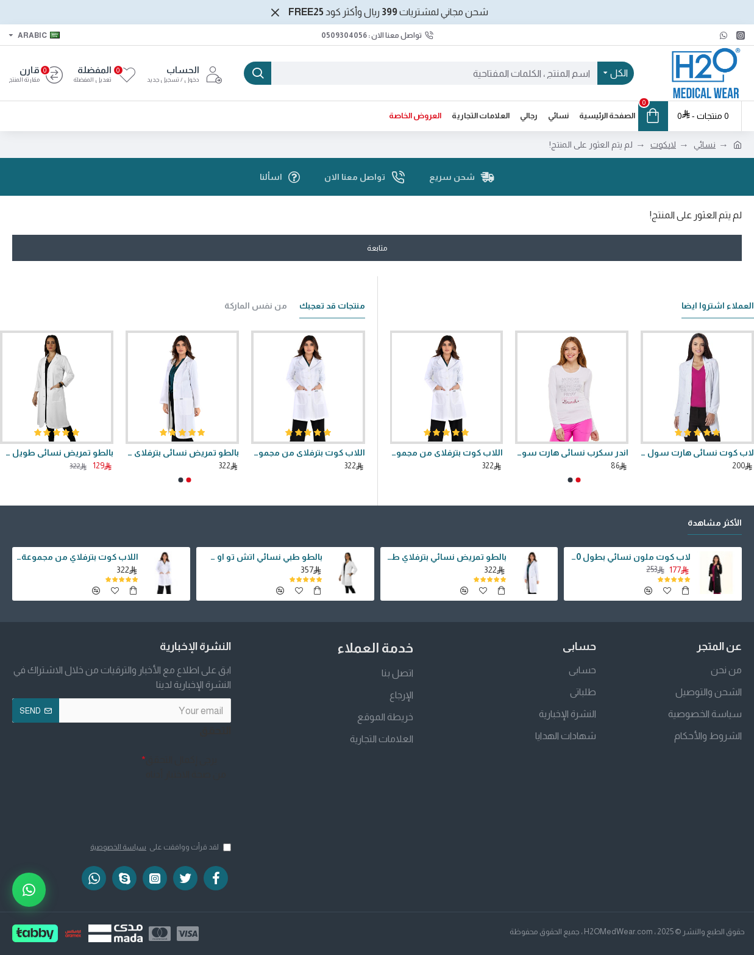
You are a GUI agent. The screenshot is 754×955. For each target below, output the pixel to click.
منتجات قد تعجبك (332, 302)
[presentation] (131, 804)
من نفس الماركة (255, 302)
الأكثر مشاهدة (715, 519)
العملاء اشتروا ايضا (717, 302)
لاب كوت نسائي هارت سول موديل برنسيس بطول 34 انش (697, 449)
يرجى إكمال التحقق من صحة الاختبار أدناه (186, 763)
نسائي (705, 144)
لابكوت (663, 144)
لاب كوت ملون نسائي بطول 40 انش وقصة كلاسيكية (629, 554)
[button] (578, 476)
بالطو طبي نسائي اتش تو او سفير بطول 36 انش (261, 554)
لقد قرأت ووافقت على (159, 847)
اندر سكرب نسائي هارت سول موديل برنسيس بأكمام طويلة (571, 449)
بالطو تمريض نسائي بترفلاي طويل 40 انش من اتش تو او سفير (182, 449)
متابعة (377, 247)
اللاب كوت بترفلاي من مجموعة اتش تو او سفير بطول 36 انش (446, 449)
